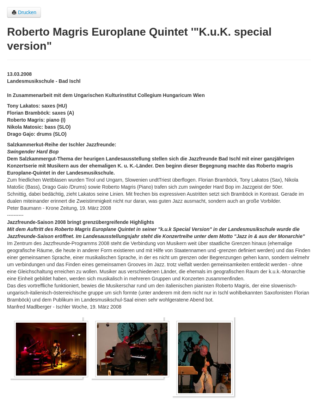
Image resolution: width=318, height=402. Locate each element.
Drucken (24, 12)
